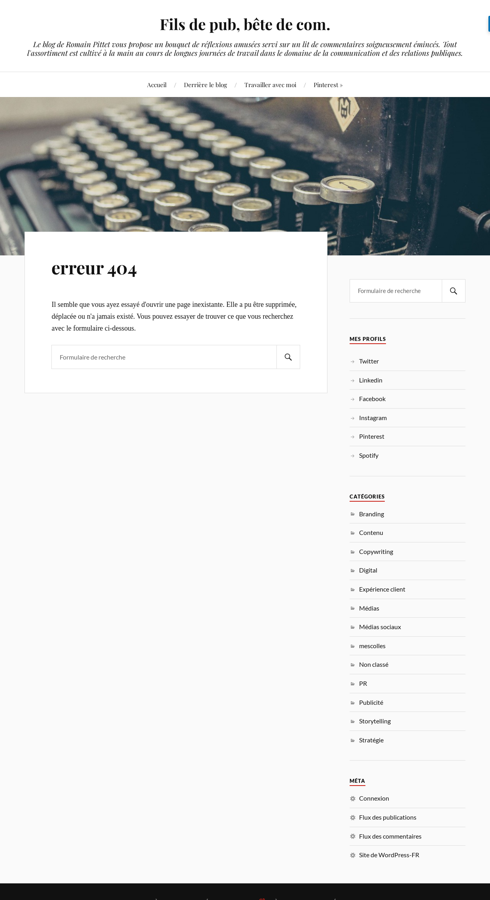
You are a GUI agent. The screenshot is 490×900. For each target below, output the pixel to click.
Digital (368, 570)
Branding (371, 514)
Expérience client (382, 589)
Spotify (368, 455)
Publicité (371, 702)
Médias (369, 608)
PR (363, 683)
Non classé (373, 664)
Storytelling (375, 721)
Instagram (373, 417)
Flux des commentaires (390, 836)
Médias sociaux (380, 626)
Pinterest (371, 436)
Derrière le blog (205, 84)
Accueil (156, 84)
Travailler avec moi (270, 84)
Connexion (374, 798)
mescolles (372, 645)
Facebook (372, 398)
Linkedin (370, 380)
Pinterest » (328, 84)
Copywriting (376, 551)
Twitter (369, 361)
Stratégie (371, 740)
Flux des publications (387, 817)
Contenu (371, 532)
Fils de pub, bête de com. (245, 24)
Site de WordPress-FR (389, 854)
